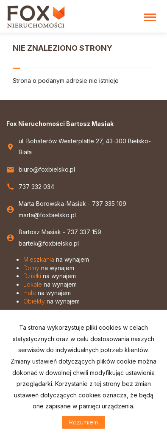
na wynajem (56, 259)
